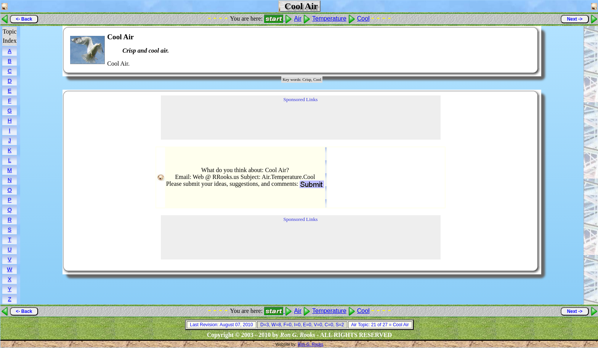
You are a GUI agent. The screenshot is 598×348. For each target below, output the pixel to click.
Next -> (574, 19)
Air (297, 18)
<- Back (24, 19)
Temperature (329, 18)
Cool (363, 18)
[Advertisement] (509, 50)
